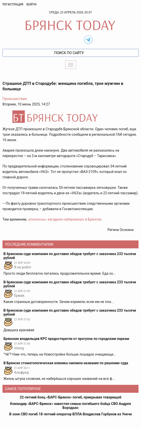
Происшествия (14, 99)
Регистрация (12, 4)
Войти (31, 4)
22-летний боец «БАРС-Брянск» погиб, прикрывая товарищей (70, 397)
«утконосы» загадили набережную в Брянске (64, 219)
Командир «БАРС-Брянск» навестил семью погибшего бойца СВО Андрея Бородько (70, 406)
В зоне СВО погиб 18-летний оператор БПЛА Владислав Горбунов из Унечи (70, 414)
